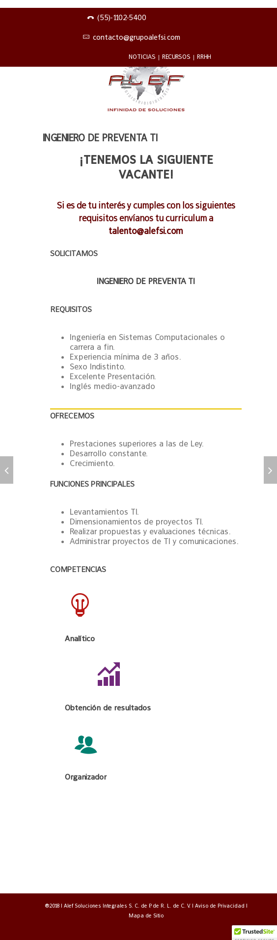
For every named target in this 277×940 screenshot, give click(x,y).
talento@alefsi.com (146, 231)
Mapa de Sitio (146, 915)
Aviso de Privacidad (220, 906)
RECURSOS (176, 56)
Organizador (86, 776)
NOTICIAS (142, 56)
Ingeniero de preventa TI (100, 137)
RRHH (204, 56)
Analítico (80, 638)
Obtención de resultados (108, 707)
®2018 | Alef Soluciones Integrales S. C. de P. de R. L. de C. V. (118, 906)
